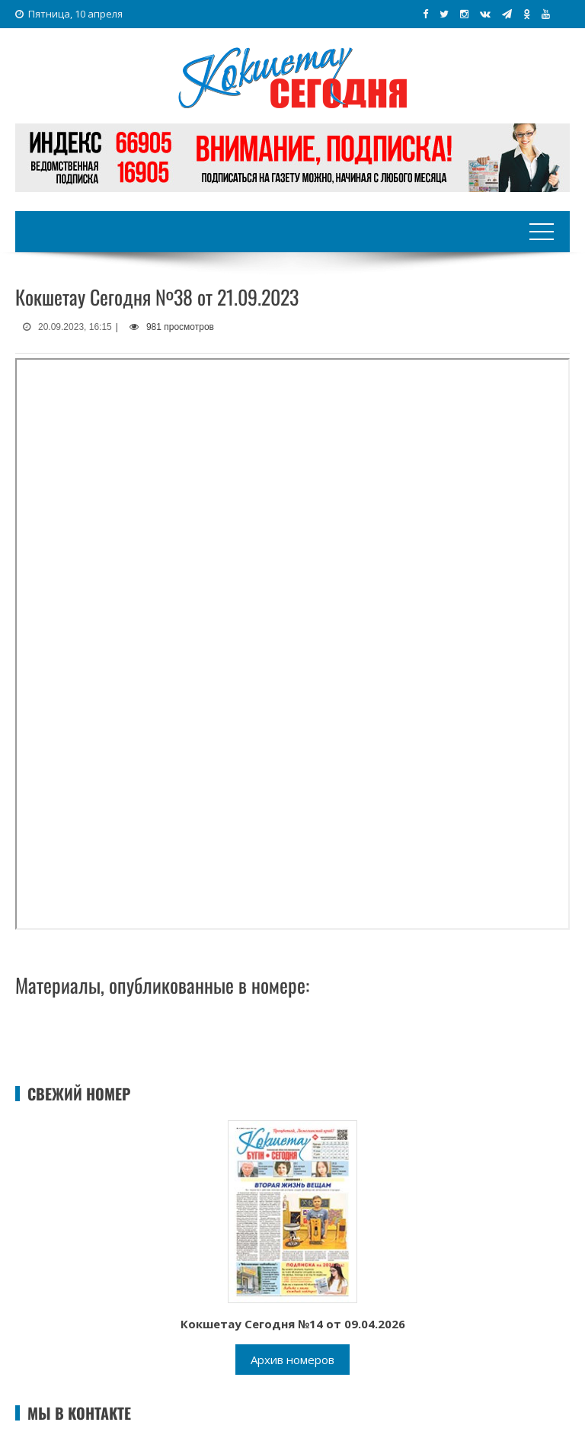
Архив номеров (292, 1359)
